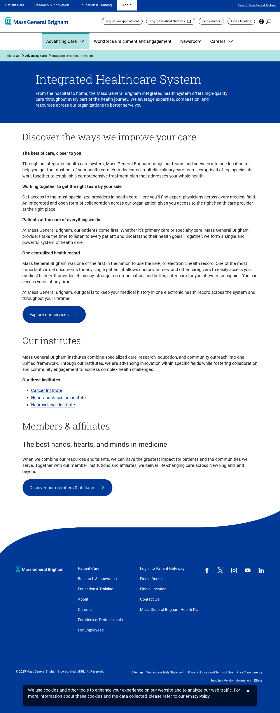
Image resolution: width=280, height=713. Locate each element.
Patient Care (14, 5)
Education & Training (96, 5)
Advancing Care (65, 41)
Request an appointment (122, 21)
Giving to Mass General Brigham (257, 5)
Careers (222, 41)
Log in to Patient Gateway (167, 21)
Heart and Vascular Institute (58, 397)
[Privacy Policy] (198, 696)
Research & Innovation (52, 5)
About (126, 5)
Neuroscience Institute (53, 404)
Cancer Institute (46, 390)
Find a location (241, 21)
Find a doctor (211, 21)
